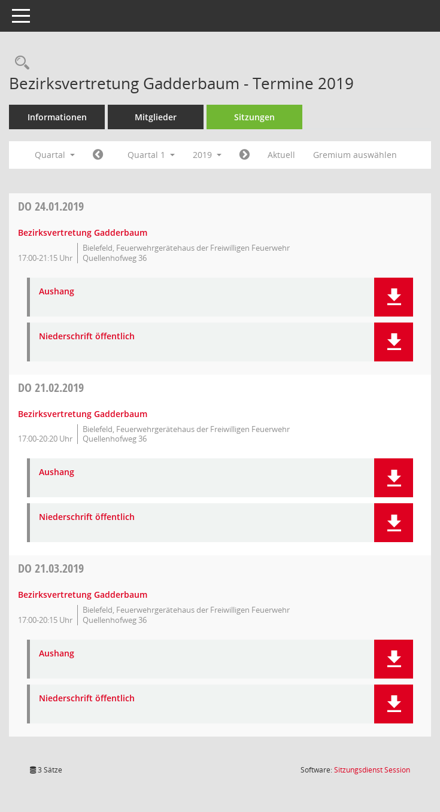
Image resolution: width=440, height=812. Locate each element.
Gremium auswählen (355, 154)
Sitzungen (254, 117)
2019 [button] (207, 154)
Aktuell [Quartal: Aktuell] (281, 154)
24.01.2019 (51, 206)
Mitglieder (156, 117)
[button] (393, 297)
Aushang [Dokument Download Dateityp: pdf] (56, 292)
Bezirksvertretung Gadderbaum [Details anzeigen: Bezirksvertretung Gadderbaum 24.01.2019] (82, 232)
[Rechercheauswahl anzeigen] (19, 63)
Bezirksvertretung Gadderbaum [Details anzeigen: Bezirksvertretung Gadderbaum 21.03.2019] (82, 594)
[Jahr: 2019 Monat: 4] (244, 155)
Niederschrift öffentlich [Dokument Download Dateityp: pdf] (87, 337)
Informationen (57, 117)
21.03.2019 (51, 568)
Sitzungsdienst (372, 770)
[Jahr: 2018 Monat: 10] (98, 155)
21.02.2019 (51, 387)
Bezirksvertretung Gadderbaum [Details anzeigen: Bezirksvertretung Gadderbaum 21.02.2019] (82, 413)
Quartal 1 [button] (151, 154)
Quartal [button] (55, 154)
